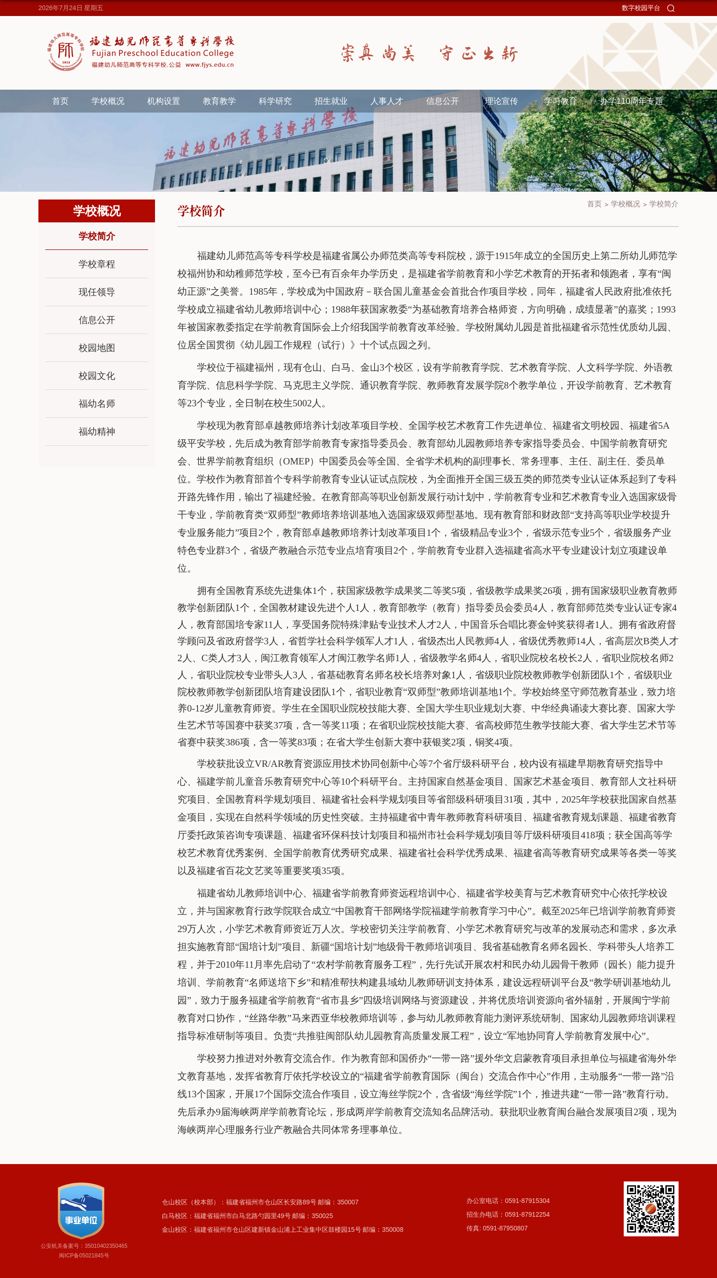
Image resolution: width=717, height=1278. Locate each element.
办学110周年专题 (631, 101)
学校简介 (664, 204)
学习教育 (560, 101)
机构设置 (163, 101)
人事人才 (386, 101)
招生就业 (331, 101)
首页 (60, 101)
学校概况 (107, 101)
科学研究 (275, 101)
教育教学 (219, 101)
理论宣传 (501, 101)
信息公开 (442, 101)
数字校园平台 (641, 7)
